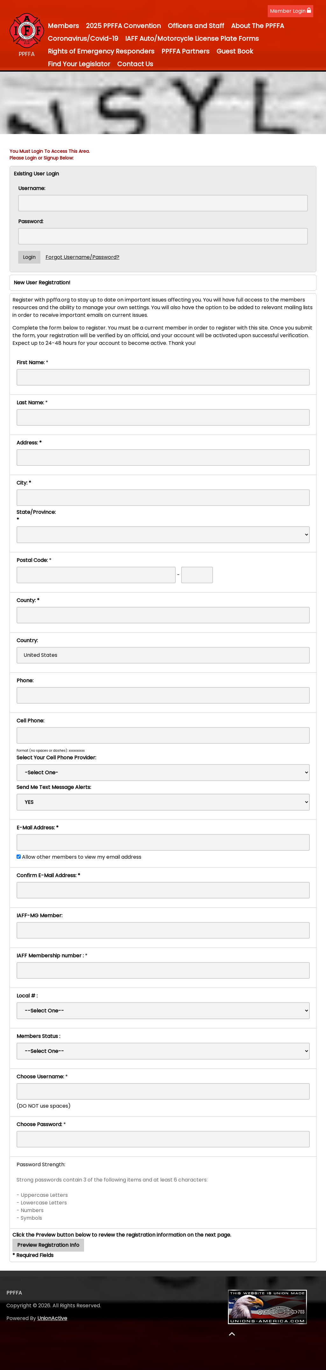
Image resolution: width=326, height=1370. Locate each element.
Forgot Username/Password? (82, 257)
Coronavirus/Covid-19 (83, 38)
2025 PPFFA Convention (123, 25)
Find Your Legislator (79, 64)
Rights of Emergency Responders (101, 51)
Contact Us (135, 64)
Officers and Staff (196, 25)
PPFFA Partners (185, 51)
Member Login (290, 11)
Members (63, 25)
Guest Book (234, 51)
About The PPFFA (257, 25)
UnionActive (52, 1318)
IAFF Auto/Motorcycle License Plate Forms (192, 38)
